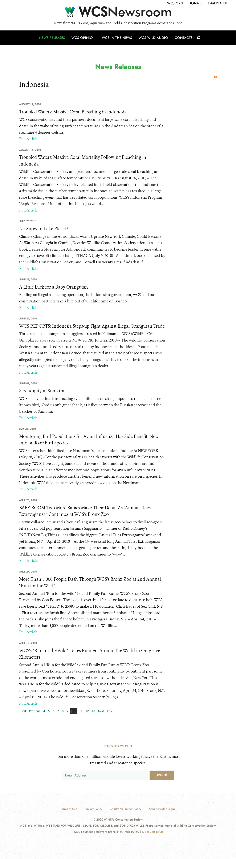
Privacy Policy (93, 808)
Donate (195, 3)
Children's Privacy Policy (125, 808)
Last (110, 711)
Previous (34, 711)
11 (80, 711)
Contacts (183, 38)
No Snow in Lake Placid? (43, 229)
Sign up (161, 775)
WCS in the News (117, 38)
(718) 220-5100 (152, 831)
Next (101, 711)
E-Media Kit (218, 3)
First (23, 711)
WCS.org (175, 3)
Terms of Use (68, 808)
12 (87, 711)
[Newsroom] (118, 13)
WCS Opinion (84, 38)
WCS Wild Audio (153, 38)
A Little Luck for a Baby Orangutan (53, 287)
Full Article (28, 138)
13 (93, 711)
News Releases (53, 38)
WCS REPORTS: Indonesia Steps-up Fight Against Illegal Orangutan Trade (92, 326)
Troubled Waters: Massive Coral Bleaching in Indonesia (73, 112)
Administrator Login (162, 808)
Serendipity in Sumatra (41, 391)
